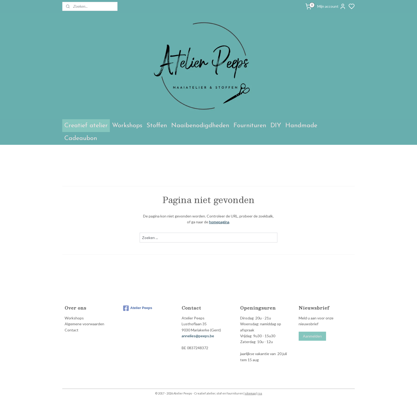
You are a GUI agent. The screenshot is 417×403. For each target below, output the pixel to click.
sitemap (250, 393)
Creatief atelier (86, 125)
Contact (71, 330)
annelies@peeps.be (198, 336)
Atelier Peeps (137, 308)
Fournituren (249, 125)
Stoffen (157, 125)
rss (260, 393)
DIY (275, 125)
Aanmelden (312, 336)
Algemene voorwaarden (84, 324)
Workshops (127, 125)
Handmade (301, 125)
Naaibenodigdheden (200, 125)
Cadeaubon (80, 138)
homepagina (219, 222)
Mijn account (331, 6)
